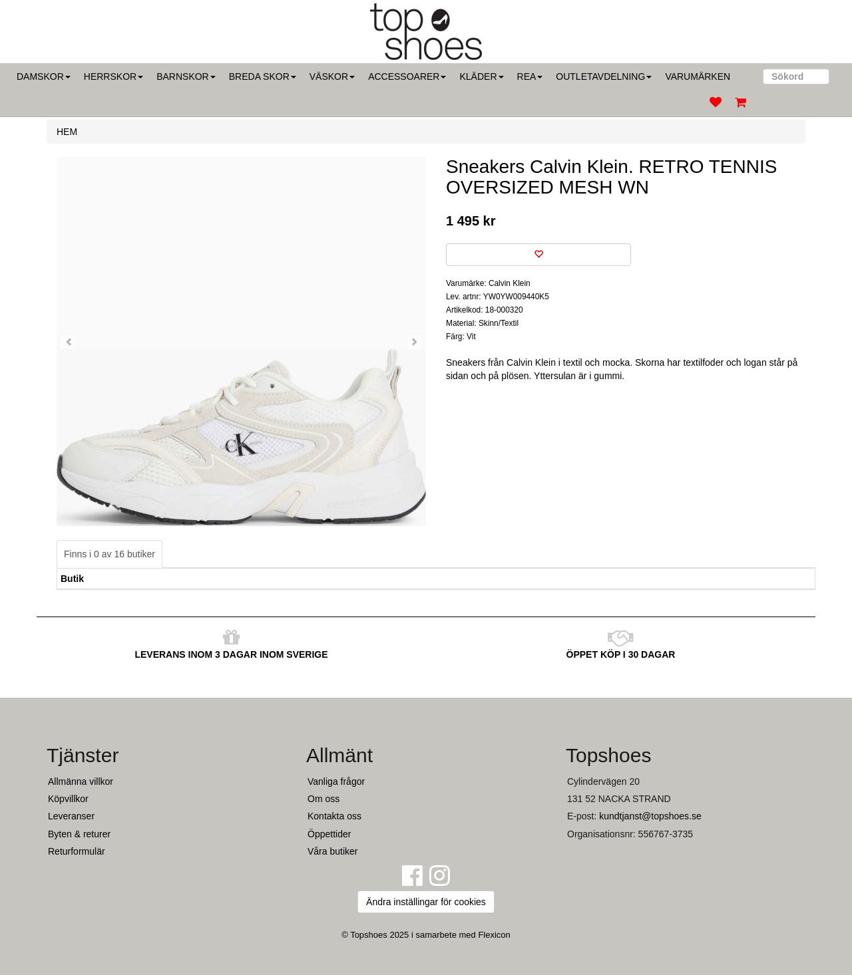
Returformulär (76, 851)
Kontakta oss (334, 816)
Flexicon (494, 935)
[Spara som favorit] (538, 254)
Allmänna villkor (80, 781)
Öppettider (329, 834)
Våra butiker (332, 851)
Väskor (332, 76)
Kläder (481, 76)
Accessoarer (407, 76)
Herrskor (113, 76)
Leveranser (71, 816)
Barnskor (186, 76)
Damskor (44, 76)
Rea (530, 76)
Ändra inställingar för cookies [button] (426, 902)
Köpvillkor (68, 798)
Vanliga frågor (336, 781)
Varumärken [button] (697, 76)
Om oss (323, 798)
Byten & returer (79, 834)
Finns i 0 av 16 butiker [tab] (109, 554)
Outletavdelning (604, 76)
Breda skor (262, 76)
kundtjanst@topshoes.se (650, 816)
